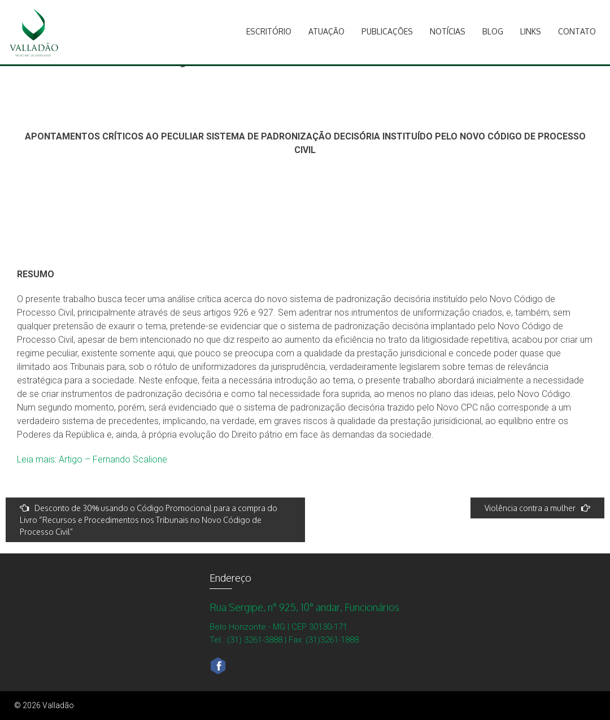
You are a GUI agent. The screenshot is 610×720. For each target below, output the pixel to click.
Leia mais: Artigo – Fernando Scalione (92, 459)
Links (530, 31)
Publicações (387, 31)
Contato (577, 31)
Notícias (447, 31)
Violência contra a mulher (537, 508)
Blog (492, 31)
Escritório (268, 31)
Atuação (326, 31)
